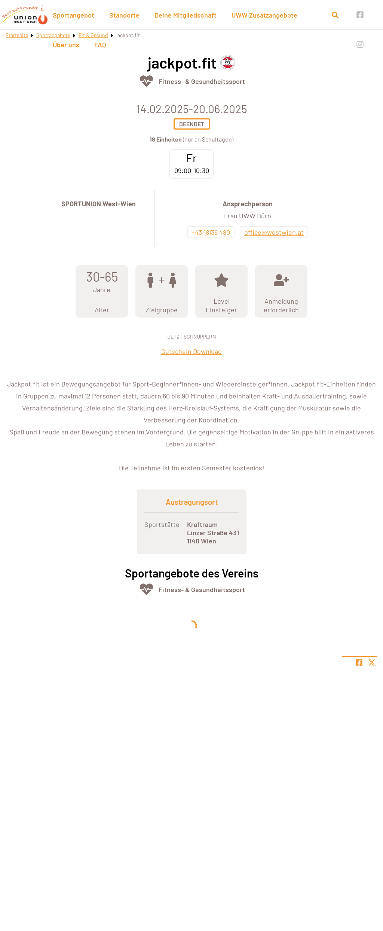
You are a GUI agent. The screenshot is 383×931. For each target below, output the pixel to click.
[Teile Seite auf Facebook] (359, 662)
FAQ (100, 44)
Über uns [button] (66, 44)
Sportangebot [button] (73, 15)
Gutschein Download (191, 351)
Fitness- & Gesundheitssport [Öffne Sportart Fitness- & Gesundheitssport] (202, 81)
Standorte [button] (124, 15)
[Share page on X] (371, 662)
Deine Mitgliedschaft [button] (185, 15)
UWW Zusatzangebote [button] (264, 15)
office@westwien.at (274, 232)
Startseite (17, 35)
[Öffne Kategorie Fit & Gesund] (146, 81)
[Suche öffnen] (335, 15)
